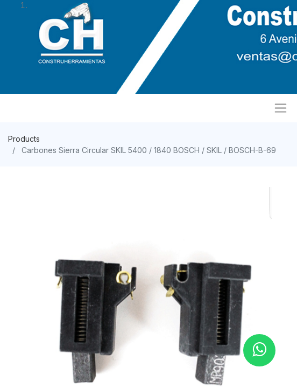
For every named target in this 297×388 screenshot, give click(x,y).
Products (24, 138)
